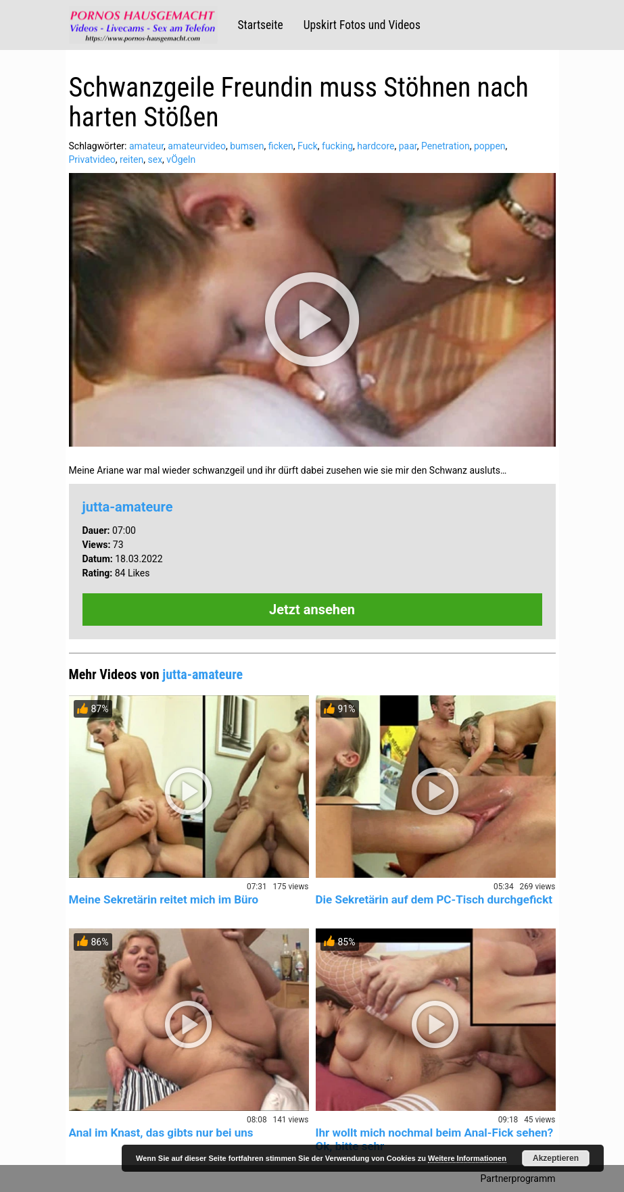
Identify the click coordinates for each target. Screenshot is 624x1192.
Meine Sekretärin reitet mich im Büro (164, 899)
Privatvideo (92, 159)
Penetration (445, 146)
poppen (490, 146)
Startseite (260, 25)
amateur (146, 146)
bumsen (247, 146)
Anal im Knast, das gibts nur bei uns (161, 1132)
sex (155, 159)
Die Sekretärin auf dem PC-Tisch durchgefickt (434, 899)
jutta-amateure (127, 507)
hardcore (375, 146)
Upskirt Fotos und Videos (362, 25)
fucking (337, 146)
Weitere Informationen (467, 1158)
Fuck (307, 146)
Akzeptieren (556, 1158)
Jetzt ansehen (312, 609)
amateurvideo (197, 146)
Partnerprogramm (518, 1178)
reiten (131, 159)
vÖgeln (180, 159)
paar (408, 146)
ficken (280, 146)
